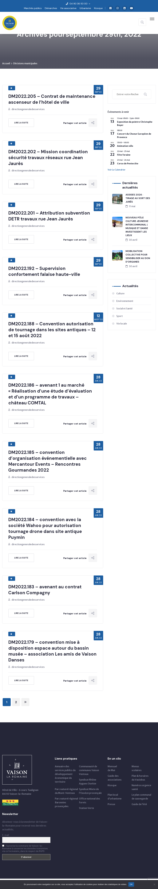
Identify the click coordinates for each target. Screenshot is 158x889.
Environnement (124, 300)
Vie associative (68, 8)
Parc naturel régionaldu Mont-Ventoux (66, 791)
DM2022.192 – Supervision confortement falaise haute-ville (44, 271)
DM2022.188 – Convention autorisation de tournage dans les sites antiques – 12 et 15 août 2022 (52, 329)
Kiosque (98, 8)
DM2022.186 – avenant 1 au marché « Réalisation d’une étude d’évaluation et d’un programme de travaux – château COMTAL (50, 394)
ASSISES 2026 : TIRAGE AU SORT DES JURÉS (138, 198)
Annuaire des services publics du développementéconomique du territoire (65, 774)
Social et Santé (124, 308)
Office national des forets (89, 800)
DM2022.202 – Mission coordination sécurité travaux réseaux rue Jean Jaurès (48, 157)
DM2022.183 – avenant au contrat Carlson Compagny (45, 590)
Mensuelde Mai (112, 768)
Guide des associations (115, 777)
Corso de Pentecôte (127, 163)
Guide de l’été (139, 804)
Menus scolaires (137, 768)
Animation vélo (125, 146)
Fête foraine (123, 155)
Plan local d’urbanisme (115, 796)
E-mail (5, 835)
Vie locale (121, 323)
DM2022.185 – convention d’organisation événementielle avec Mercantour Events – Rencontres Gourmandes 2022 (47, 461)
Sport (119, 316)
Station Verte (86, 808)
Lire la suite (21, 122)
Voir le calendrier (116, 169)
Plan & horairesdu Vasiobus (140, 777)
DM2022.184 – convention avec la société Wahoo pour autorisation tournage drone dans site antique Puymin (45, 528)
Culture (120, 293)
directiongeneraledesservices (28, 109)
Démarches (51, 8)
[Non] (154, 884)
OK (131, 884)
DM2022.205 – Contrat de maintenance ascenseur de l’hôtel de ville (51, 99)
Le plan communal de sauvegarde (141, 796)
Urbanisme (85, 8)
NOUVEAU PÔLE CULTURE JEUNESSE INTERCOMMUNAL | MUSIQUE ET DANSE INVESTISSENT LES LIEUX (137, 226)
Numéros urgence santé (141, 787)
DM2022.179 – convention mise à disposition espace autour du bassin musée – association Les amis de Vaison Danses (52, 651)
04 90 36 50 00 (78, 3)
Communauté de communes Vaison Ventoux (89, 770)
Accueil (6, 63)
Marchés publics (33, 8)
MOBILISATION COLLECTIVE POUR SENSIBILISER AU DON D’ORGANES (138, 256)
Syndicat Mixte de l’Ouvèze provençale (90, 791)
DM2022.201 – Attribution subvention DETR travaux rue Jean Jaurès (49, 216)
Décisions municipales (25, 63)
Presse (111, 804)
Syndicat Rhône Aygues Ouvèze (87, 781)
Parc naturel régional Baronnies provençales (66, 802)
